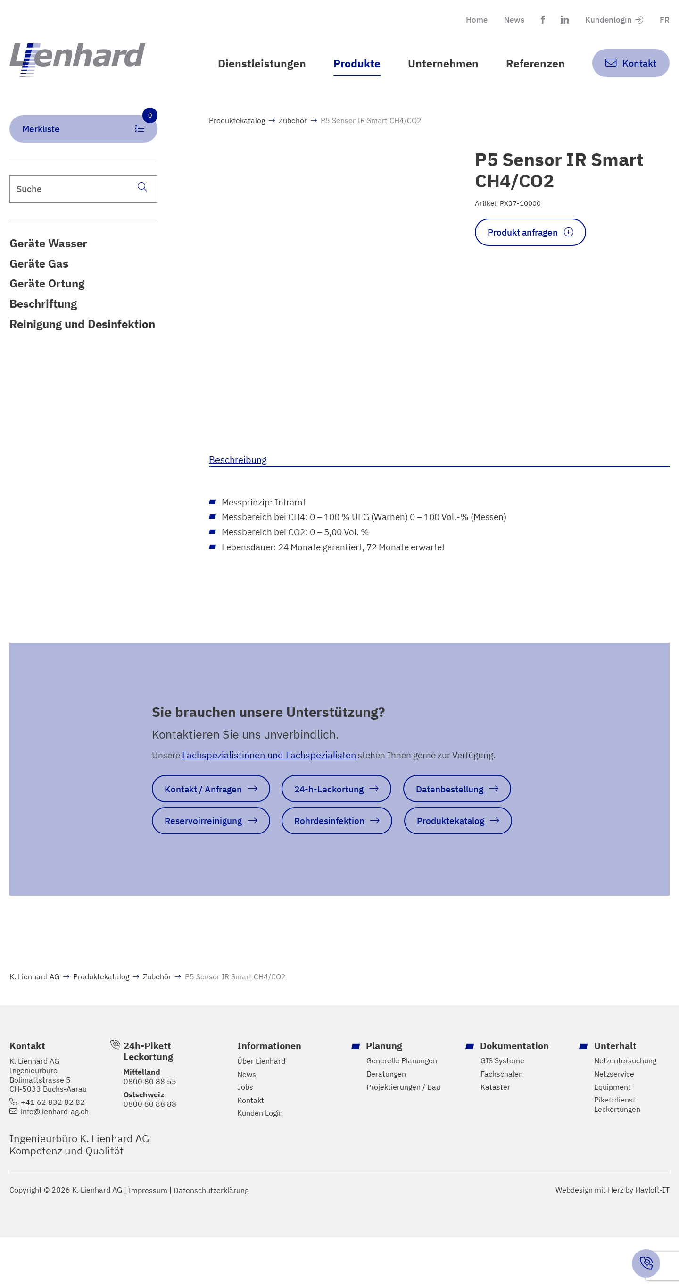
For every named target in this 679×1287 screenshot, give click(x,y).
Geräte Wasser (48, 257)
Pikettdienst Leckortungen (617, 1154)
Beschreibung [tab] (238, 472)
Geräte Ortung (46, 297)
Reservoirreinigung (206, 836)
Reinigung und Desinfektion (82, 338)
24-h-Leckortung (336, 804)
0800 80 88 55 (150, 1130)
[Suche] (142, 200)
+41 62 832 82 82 (53, 1151)
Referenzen (534, 63)
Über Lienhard (261, 1110)
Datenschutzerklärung (211, 1239)
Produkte (352, 63)
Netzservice (614, 1123)
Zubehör (293, 133)
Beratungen (386, 1123)
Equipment (612, 1136)
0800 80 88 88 (150, 1153)
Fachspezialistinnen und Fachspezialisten (271, 769)
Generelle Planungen (401, 1109)
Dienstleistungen (255, 63)
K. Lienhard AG (34, 1025)
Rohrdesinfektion (337, 836)
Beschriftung (43, 318)
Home (469, 19)
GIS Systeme (502, 1109)
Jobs (245, 1136)
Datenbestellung (463, 804)
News (509, 19)
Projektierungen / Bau (403, 1136)
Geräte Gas (38, 277)
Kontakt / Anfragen (206, 804)
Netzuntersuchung (625, 1109)
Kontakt (250, 1149)
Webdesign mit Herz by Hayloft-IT (612, 1239)
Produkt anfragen (526, 246)
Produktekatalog (237, 133)
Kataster (495, 1136)
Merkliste (90, 138)
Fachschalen (501, 1123)
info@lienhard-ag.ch (55, 1160)
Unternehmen (441, 63)
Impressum (147, 1239)
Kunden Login (260, 1162)
